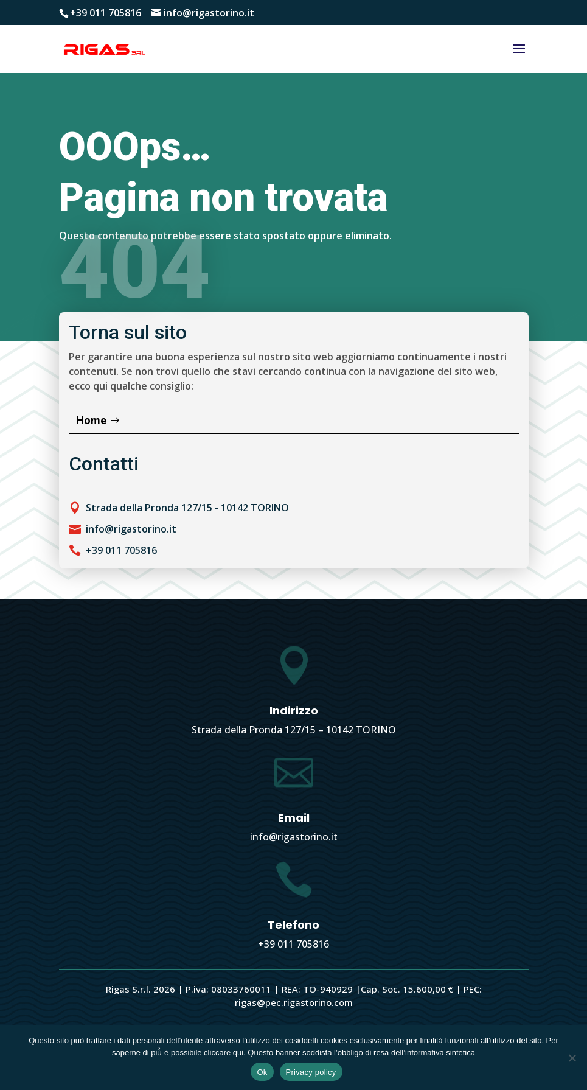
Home (91, 420)
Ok (262, 1072)
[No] (572, 1058)
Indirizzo (293, 710)
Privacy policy (311, 1072)
